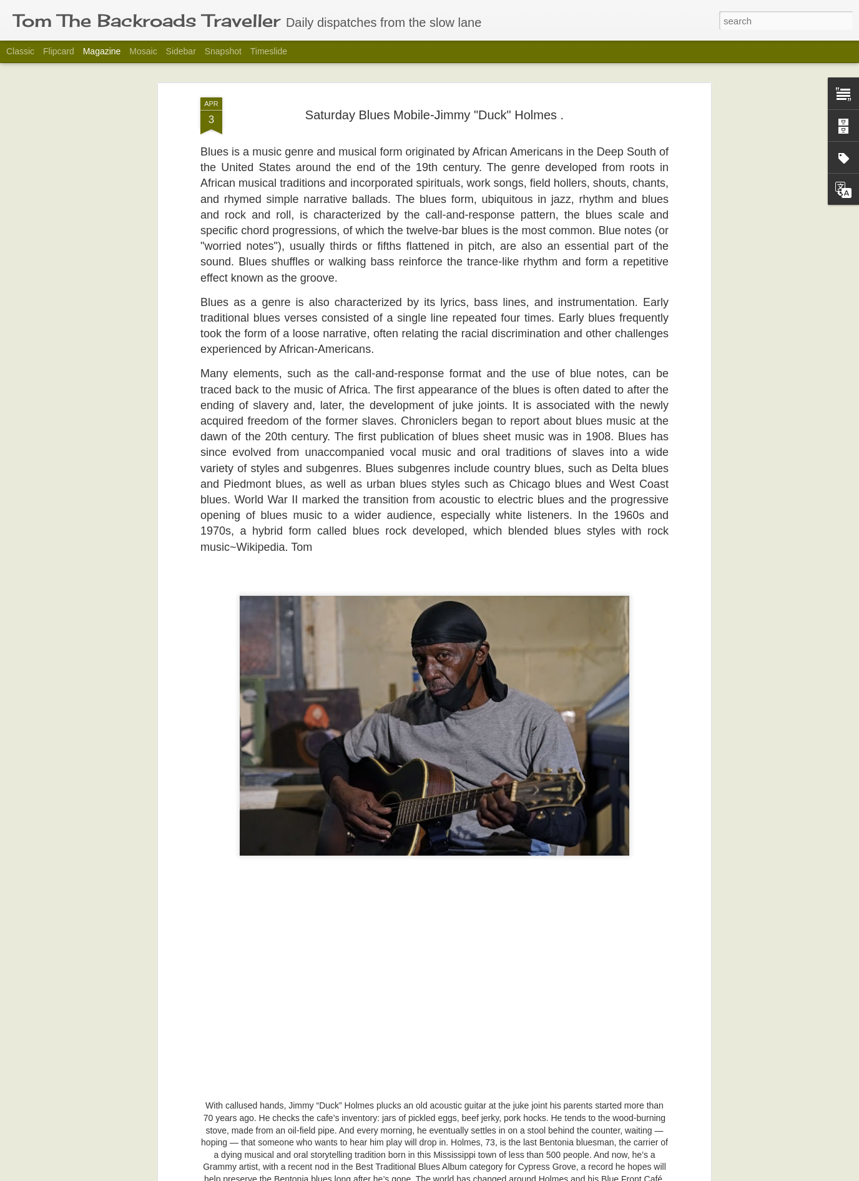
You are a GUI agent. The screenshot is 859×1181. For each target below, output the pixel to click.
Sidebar (181, 51)
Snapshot (223, 51)
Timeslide (268, 51)
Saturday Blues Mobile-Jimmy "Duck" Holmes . (434, 75)
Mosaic (143, 51)
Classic (20, 51)
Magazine (102, 51)
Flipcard (58, 51)
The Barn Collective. (349, 1167)
